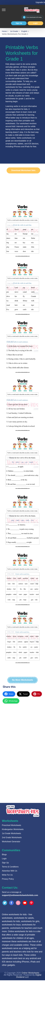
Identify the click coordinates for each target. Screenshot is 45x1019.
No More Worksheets (22, 680)
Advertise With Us (9, 871)
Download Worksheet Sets (23, 170)
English (24, 31)
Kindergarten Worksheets (13, 829)
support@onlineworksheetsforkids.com (20, 895)
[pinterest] (36, 694)
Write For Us (7, 875)
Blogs (4, 854)
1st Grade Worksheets (11, 833)
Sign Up (19, 23)
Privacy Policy (8, 879)
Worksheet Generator (11, 842)
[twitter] (23, 694)
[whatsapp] (11, 701)
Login (35, 23)
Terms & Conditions (10, 867)
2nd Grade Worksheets (12, 837)
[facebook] (9, 694)
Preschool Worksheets (11, 825)
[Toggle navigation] (4, 10)
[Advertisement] (22, 729)
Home (4, 31)
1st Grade (14, 31)
